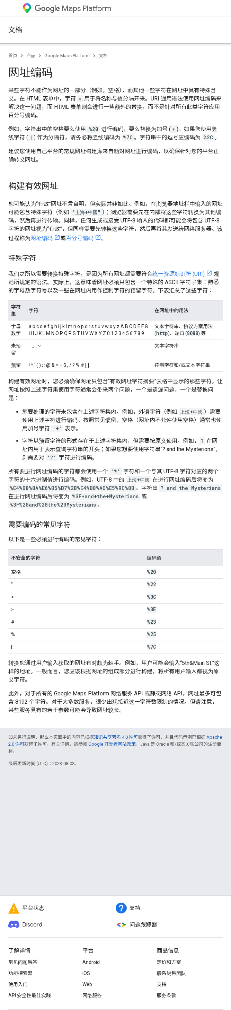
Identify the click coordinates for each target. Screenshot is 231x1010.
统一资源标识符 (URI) (178, 274)
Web (87, 984)
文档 (15, 30)
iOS (86, 973)
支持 (162, 984)
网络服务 (92, 995)
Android (91, 962)
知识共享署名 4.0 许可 (116, 737)
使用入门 (18, 984)
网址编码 (41, 238)
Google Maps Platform (67, 55)
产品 (30, 55)
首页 (12, 55)
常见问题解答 (22, 962)
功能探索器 (20, 973)
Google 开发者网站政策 (112, 744)
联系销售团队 (171, 973)
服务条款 (166, 995)
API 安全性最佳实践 (29, 995)
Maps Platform (73, 8)
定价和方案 (169, 962)
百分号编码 (80, 238)
